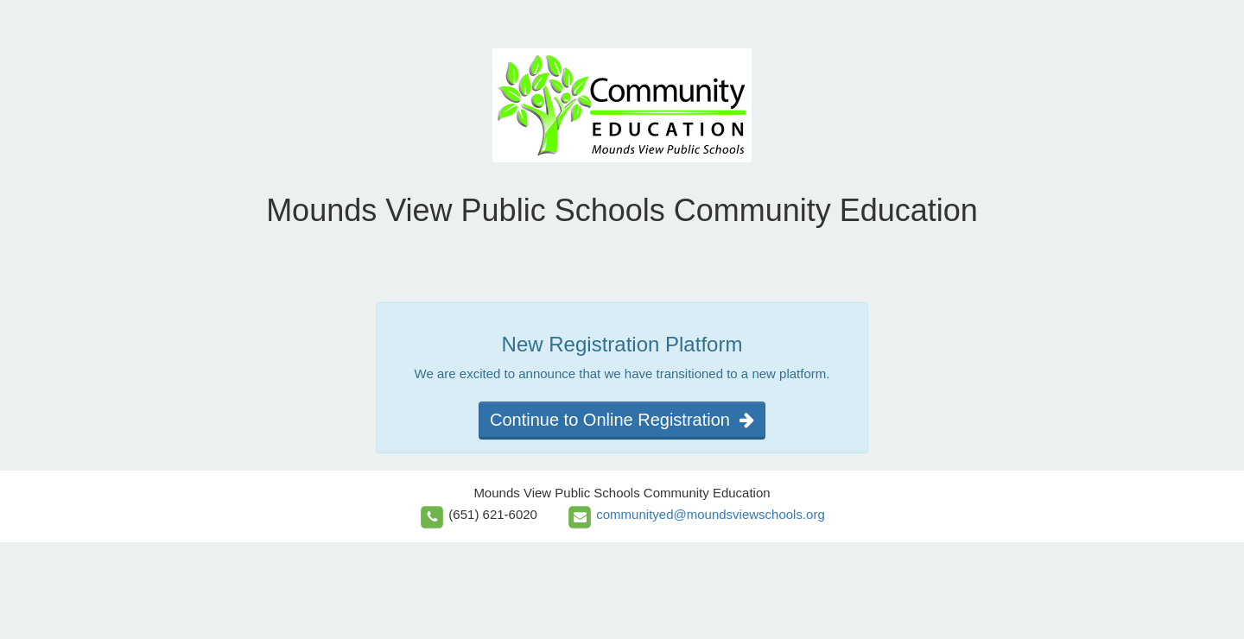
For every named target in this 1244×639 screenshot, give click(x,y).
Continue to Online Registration (622, 419)
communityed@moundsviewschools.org (710, 514)
